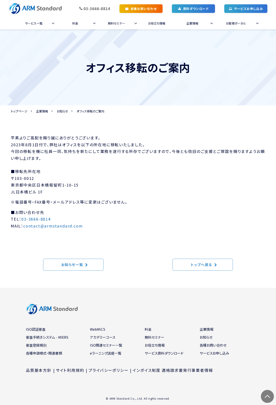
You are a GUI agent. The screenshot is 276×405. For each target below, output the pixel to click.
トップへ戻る (201, 264)
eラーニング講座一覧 (105, 353)
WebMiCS (97, 329)
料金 (75, 23)
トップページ (19, 111)
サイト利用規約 (70, 370)
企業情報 (192, 23)
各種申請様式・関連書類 (44, 353)
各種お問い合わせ (143, 8)
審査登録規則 (36, 345)
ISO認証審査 (35, 329)
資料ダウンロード (196, 8)
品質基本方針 (39, 370)
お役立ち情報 (156, 23)
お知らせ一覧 (72, 264)
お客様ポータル (236, 23)
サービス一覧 (33, 23)
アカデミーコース (102, 337)
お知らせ (62, 111)
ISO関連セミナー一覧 (106, 345)
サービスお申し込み (248, 8)
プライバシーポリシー (108, 370)
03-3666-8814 (96, 8)
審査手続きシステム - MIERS (47, 337)
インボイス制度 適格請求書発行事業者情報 (173, 370)
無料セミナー (116, 23)
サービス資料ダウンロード (164, 353)
